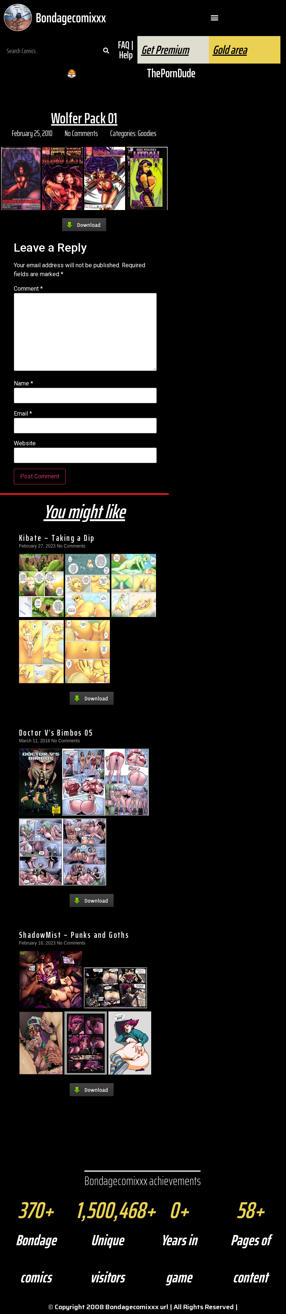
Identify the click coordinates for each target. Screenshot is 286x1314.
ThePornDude (171, 73)
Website (25, 443)
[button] (215, 18)
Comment (28, 289)
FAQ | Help (125, 50)
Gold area (230, 50)
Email (23, 414)
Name (23, 384)
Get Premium (165, 50)
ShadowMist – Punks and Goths (74, 935)
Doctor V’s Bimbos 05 (56, 732)
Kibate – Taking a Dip (57, 538)
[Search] (106, 51)
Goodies (147, 133)
